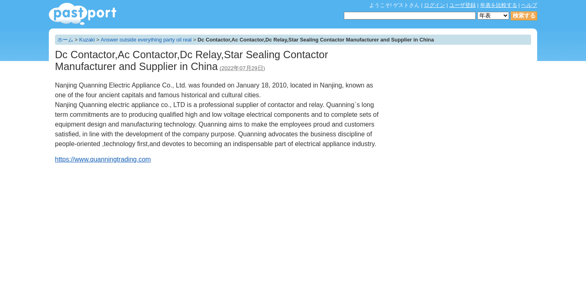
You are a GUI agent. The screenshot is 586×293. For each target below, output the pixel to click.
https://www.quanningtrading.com (103, 159)
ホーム (65, 40)
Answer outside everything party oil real (146, 40)
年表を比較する (498, 5)
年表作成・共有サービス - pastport (82, 14)
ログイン (434, 5)
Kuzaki (87, 40)
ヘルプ (529, 5)
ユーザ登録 (462, 5)
